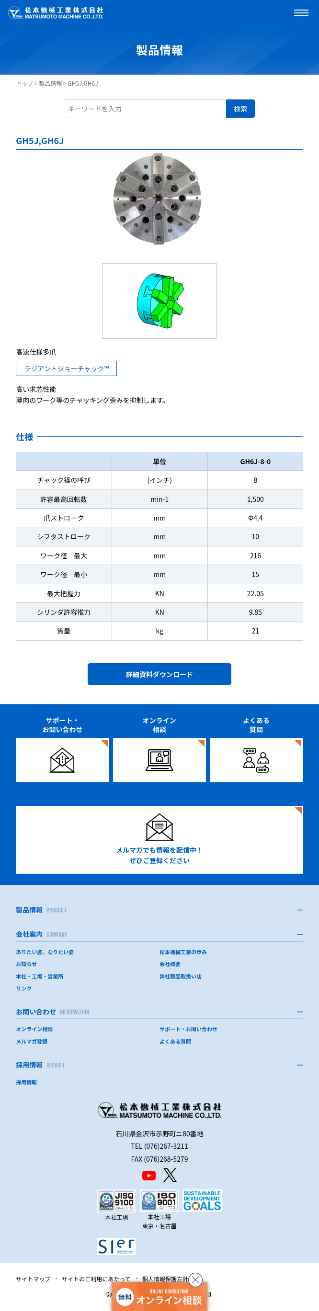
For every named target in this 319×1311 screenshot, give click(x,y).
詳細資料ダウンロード (159, 674)
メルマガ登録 (31, 1041)
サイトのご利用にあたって (96, 1279)
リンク (24, 988)
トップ (24, 83)
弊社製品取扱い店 (181, 976)
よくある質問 (175, 1041)
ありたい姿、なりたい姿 (45, 951)
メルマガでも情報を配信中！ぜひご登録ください (159, 839)
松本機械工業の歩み (183, 951)
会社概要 (170, 963)
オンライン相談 (34, 1029)
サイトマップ (33, 1279)
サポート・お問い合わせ (188, 1029)
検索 (240, 108)
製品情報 (50, 83)
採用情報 (26, 1082)
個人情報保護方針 (165, 1279)
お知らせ (26, 963)
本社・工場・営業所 (39, 976)
